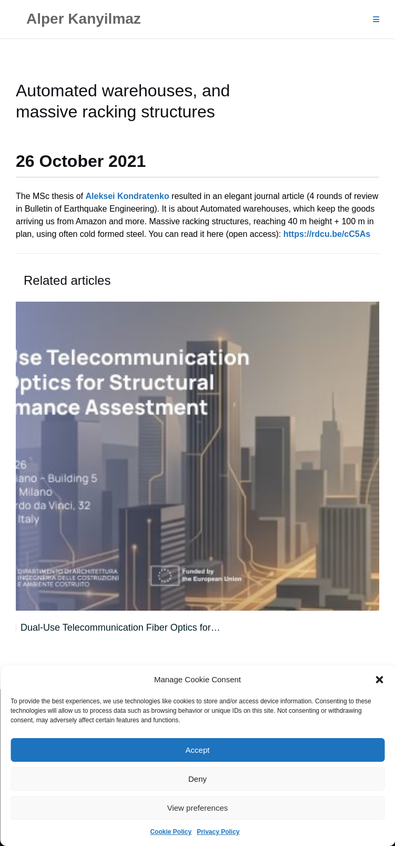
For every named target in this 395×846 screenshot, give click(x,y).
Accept (198, 749)
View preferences (197, 807)
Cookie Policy (170, 831)
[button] (379, 679)
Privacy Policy (218, 831)
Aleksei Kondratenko (127, 196)
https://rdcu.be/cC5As (326, 234)
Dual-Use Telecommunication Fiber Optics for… (120, 627)
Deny (197, 778)
